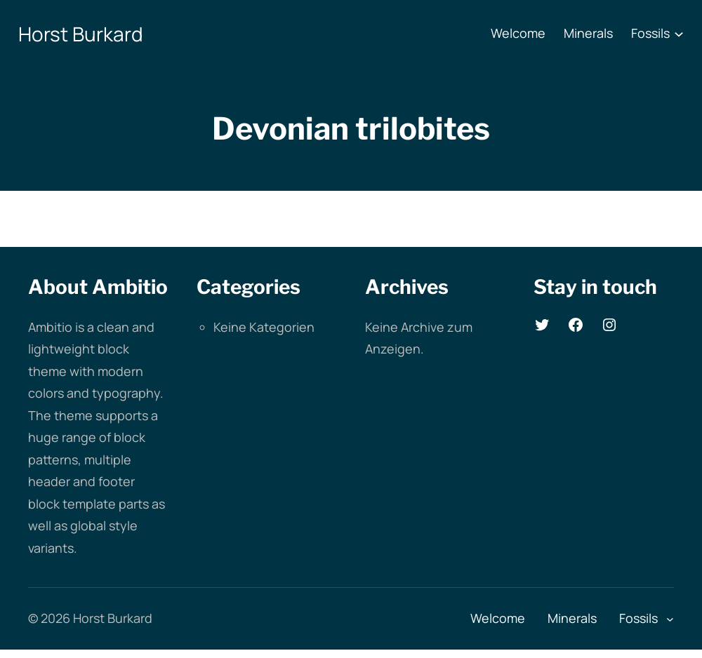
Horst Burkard (80, 33)
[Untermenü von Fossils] (679, 34)
